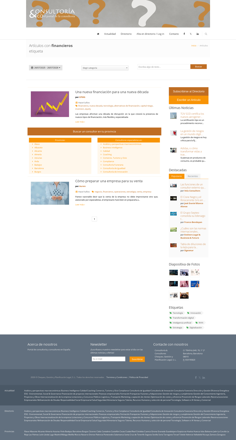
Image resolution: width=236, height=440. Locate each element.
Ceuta (122, 431)
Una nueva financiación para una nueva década (112, 92)
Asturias (38, 157)
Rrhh (199, 322)
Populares (176, 176)
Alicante (38, 151)
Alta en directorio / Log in (150, 33)
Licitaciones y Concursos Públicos (86, 397)
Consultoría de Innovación (115, 171)
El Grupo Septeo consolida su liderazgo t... (192, 216)
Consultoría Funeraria (113, 164)
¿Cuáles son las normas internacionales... (193, 230)
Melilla (71, 434)
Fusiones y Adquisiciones (151, 393)
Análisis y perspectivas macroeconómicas (122, 144)
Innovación (194, 313)
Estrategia (175, 327)
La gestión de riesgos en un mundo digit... (192, 132)
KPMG (82, 97)
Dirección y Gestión (201, 390)
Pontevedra (109, 434)
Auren (82, 186)
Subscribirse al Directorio (188, 91)
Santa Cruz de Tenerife (134, 434)
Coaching (107, 154)
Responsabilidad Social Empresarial (76, 400)
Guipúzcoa (181, 431)
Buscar (198, 66)
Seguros (121, 400)
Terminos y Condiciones (116, 377)
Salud (94, 400)
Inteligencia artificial (180, 322)
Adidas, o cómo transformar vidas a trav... (191, 151)
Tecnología (176, 313)
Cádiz (99, 431)
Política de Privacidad (138, 377)
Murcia (78, 434)
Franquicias (135, 393)
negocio (98, 191)
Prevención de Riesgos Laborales (196, 397)
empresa (147, 191)
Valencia (189, 434)
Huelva (190, 431)
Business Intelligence (112, 147)
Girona (154, 431)
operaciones (120, 191)
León (41, 434)
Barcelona (39, 168)
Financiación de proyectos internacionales (80, 393)
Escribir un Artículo (188, 99)
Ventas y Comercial (202, 400)
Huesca (197, 431)
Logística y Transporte (111, 397)
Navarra (84, 434)
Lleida (46, 434)
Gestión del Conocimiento (204, 393)
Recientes (193, 176)
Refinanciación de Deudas (48, 400)
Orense (92, 434)
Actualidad (110, 33)
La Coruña (222, 431)
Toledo (182, 434)
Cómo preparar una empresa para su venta (109, 181)
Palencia (99, 434)
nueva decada (96, 105)
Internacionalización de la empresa (56, 397)
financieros (83, 105)
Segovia (148, 434)
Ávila (36, 161)
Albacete (38, 147)
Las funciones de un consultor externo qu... (193, 186)
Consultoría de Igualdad (114, 168)
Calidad (106, 151)
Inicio (193, 45)
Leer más (80, 121)
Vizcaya (206, 434)
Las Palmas (34, 434)
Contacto (174, 33)
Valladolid (198, 434)
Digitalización (194, 327)
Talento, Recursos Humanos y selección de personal (148, 400)
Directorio (126, 33)
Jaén (215, 431)
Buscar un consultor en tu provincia (94, 131)
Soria (160, 434)
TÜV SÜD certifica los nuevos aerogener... (192, 115)
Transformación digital (181, 317)
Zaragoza (221, 434)
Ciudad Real (130, 431)
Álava (36, 144)
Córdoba (140, 431)
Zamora (213, 434)
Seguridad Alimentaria (107, 400)
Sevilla (155, 434)
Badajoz (38, 164)
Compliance (108, 161)
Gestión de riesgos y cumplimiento (178, 393)
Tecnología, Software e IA (182, 400)
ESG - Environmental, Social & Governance (42, 393)
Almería (38, 154)
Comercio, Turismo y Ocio (115, 157)
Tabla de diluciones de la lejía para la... (193, 245)
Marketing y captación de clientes (135, 397)
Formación (125, 393)
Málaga (64, 434)
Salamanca (119, 434)
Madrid (57, 434)
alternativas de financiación (127, 105)
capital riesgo (147, 105)
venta (139, 191)
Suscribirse (137, 359)
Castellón (115, 431)
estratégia (131, 191)
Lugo (52, 434)
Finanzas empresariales (109, 393)
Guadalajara (171, 431)
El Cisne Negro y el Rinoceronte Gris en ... (192, 198)
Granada (161, 431)
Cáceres (92, 431)
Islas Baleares (207, 431)
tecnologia (108, 105)
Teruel (176, 434)
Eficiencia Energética (220, 390)
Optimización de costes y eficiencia (166, 397)
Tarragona (168, 434)
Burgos (37, 171)
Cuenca (147, 431)
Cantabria (106, 431)
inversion (79, 108)
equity (88, 108)
